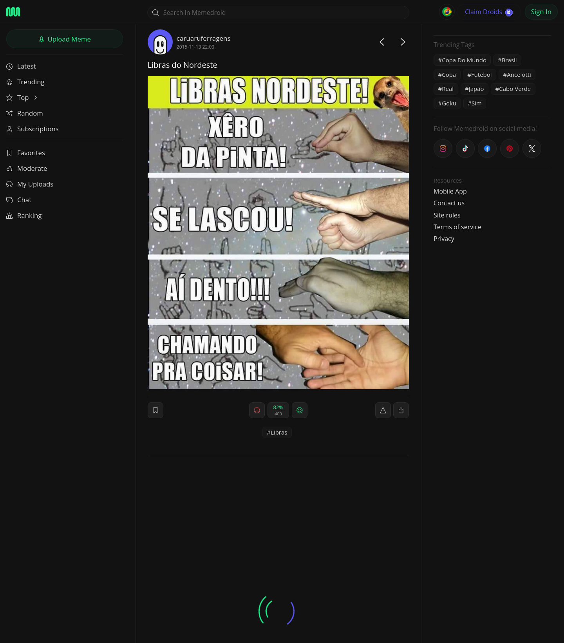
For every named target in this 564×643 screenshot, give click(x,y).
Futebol (481, 74)
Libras (279, 432)
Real (448, 88)
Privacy (444, 238)
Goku (449, 103)
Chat (18, 199)
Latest (21, 66)
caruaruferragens (204, 38)
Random (24, 113)
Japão (476, 88)
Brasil (509, 60)
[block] (401, 410)
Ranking (24, 215)
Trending (25, 81)
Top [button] (22, 97)
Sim (477, 103)
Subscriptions (32, 128)
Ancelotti (519, 74)
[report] (383, 410)
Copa (449, 74)
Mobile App (450, 191)
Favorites (25, 152)
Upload (64, 38)
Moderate (26, 168)
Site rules (447, 215)
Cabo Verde (515, 88)
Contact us (449, 203)
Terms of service (457, 227)
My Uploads (29, 183)
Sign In (541, 11)
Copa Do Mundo (464, 60)
